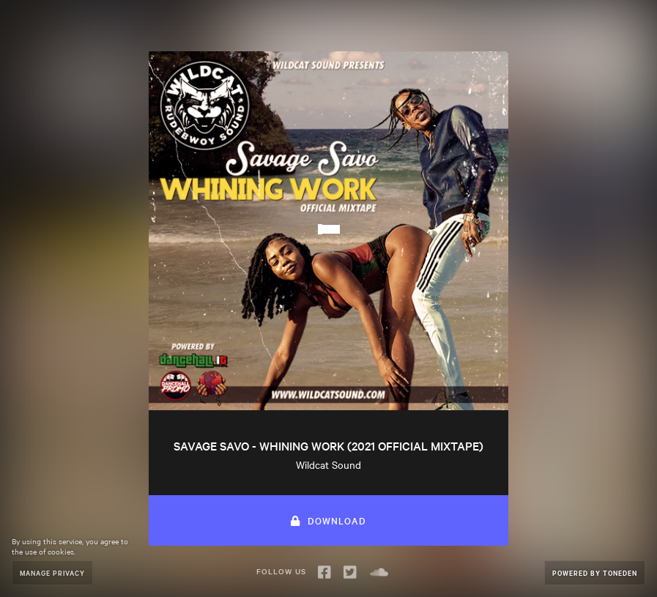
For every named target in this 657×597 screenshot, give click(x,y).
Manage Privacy (52, 572)
